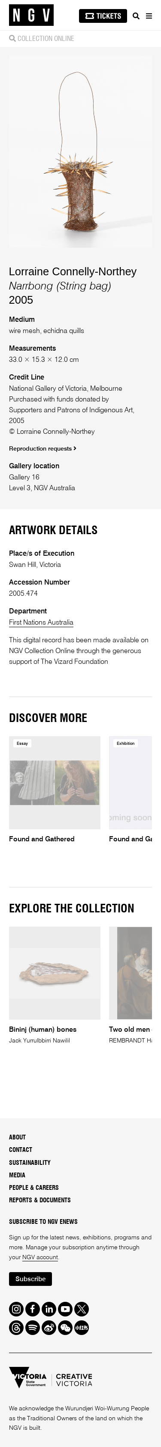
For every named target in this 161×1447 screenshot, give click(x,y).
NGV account (40, 1257)
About (17, 1138)
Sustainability (30, 1163)
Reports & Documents (40, 1201)
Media (17, 1176)
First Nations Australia (41, 622)
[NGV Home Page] (31, 15)
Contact (20, 1150)
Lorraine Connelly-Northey (73, 271)
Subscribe (30, 1279)
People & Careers (34, 1188)
